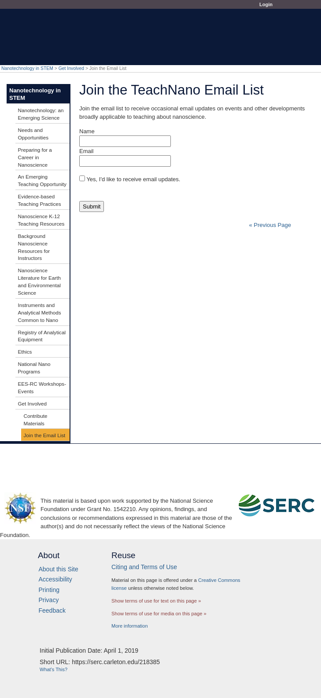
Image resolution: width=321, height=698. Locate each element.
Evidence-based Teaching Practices (39, 200)
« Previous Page (270, 225)
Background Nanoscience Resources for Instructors (34, 247)
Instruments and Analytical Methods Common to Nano (39, 312)
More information (129, 626)
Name (87, 131)
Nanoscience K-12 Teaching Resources (41, 220)
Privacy (49, 599)
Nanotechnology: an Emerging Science (41, 114)
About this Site (58, 569)
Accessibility (55, 579)
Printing (49, 589)
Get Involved (71, 68)
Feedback (52, 610)
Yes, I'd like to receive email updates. (133, 179)
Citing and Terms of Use (144, 566)
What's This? (53, 669)
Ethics (25, 351)
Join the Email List (45, 435)
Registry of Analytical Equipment (42, 336)
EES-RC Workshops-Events (42, 387)
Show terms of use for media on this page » (159, 613)
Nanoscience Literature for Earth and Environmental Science (39, 281)
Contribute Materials (36, 419)
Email (86, 151)
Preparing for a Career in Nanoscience (35, 157)
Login (266, 4)
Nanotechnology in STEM (27, 68)
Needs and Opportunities (33, 133)
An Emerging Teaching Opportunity (42, 180)
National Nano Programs (34, 367)
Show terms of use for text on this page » (156, 600)
